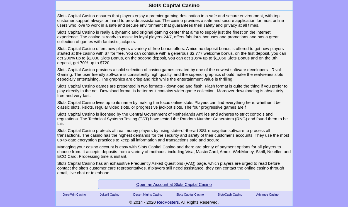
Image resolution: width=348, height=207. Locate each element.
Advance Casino (267, 194)
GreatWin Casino (74, 194)
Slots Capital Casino (190, 194)
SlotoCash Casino (230, 194)
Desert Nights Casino (147, 194)
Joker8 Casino (109, 194)
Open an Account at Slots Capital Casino (174, 184)
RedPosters (168, 202)
